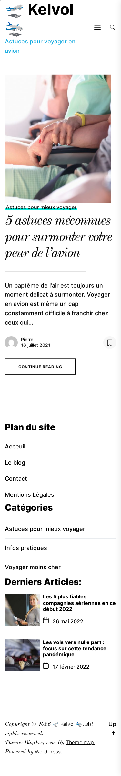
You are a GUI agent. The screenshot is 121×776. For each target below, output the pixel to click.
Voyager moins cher (33, 567)
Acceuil (15, 446)
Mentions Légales (29, 494)
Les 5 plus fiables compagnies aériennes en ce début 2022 (79, 602)
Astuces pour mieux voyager (41, 210)
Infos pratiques (26, 547)
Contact (16, 478)
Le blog (15, 462)
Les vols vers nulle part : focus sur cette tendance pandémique (74, 648)
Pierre (27, 342)
